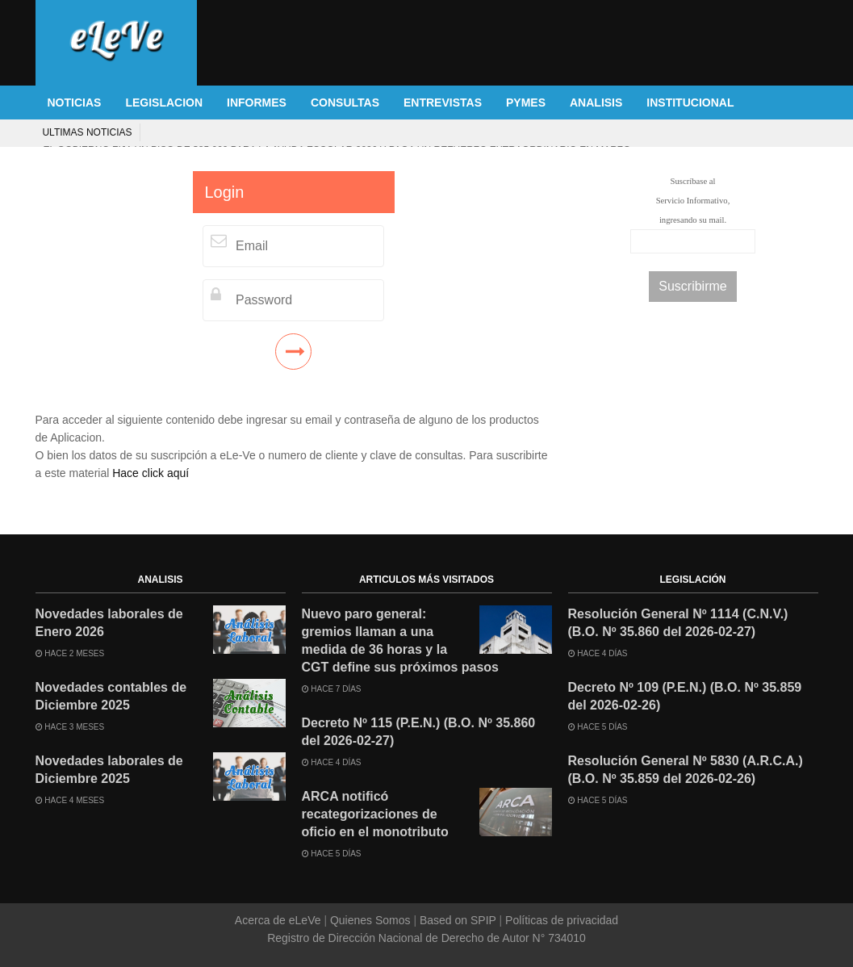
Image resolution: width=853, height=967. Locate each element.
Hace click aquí (150, 473)
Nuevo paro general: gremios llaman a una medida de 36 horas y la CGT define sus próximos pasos (401, 640)
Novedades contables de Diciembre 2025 (111, 696)
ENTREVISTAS (443, 102)
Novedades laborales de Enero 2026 (109, 622)
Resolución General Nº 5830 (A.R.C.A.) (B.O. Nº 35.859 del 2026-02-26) (685, 769)
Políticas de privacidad (560, 920)
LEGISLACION (164, 102)
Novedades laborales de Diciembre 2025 (109, 769)
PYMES (526, 102)
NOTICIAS (75, 102)
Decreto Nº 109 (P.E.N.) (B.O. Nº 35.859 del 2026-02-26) (685, 696)
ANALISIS (596, 102)
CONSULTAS (345, 102)
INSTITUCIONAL (690, 102)
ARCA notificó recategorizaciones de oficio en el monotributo (375, 814)
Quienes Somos (370, 920)
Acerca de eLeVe (279, 920)
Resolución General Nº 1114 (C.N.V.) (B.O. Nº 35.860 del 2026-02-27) (678, 622)
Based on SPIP (457, 920)
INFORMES (256, 102)
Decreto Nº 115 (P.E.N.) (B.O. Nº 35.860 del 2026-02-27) (419, 731)
